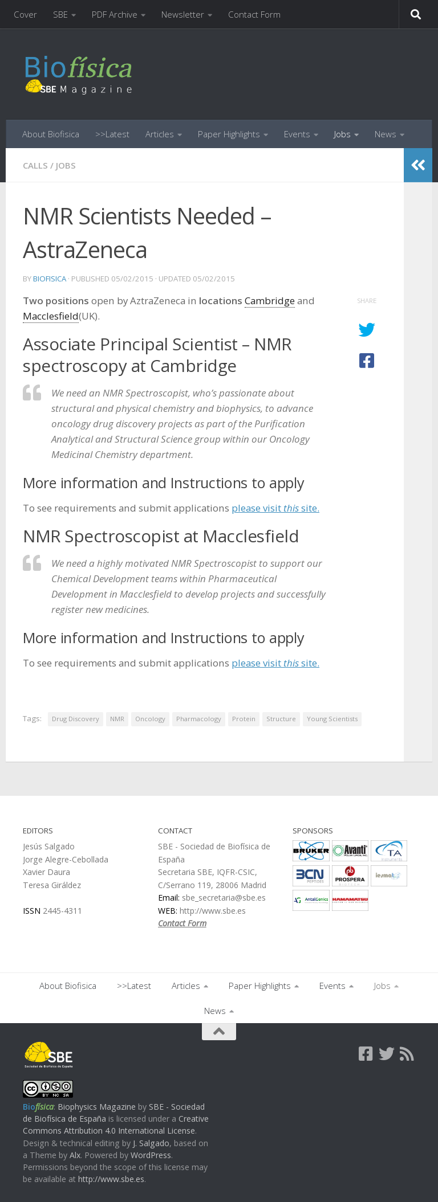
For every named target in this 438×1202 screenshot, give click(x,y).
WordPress (151, 1155)
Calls (35, 165)
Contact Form (254, 14)
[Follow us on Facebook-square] (366, 1054)
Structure (281, 718)
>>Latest (112, 134)
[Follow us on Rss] (407, 1054)
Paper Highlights (229, 134)
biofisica (49, 278)
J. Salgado (151, 1143)
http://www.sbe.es (111, 1179)
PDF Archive (114, 14)
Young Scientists (332, 718)
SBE (60, 14)
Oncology (150, 718)
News (385, 134)
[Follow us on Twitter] (387, 1054)
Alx (75, 1155)
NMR (117, 718)
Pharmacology (198, 718)
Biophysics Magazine (97, 1106)
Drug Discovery (75, 718)
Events (297, 134)
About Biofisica (50, 134)
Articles (159, 134)
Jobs (342, 134)
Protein (244, 718)
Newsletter (182, 14)
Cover (25, 14)
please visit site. (275, 507)
